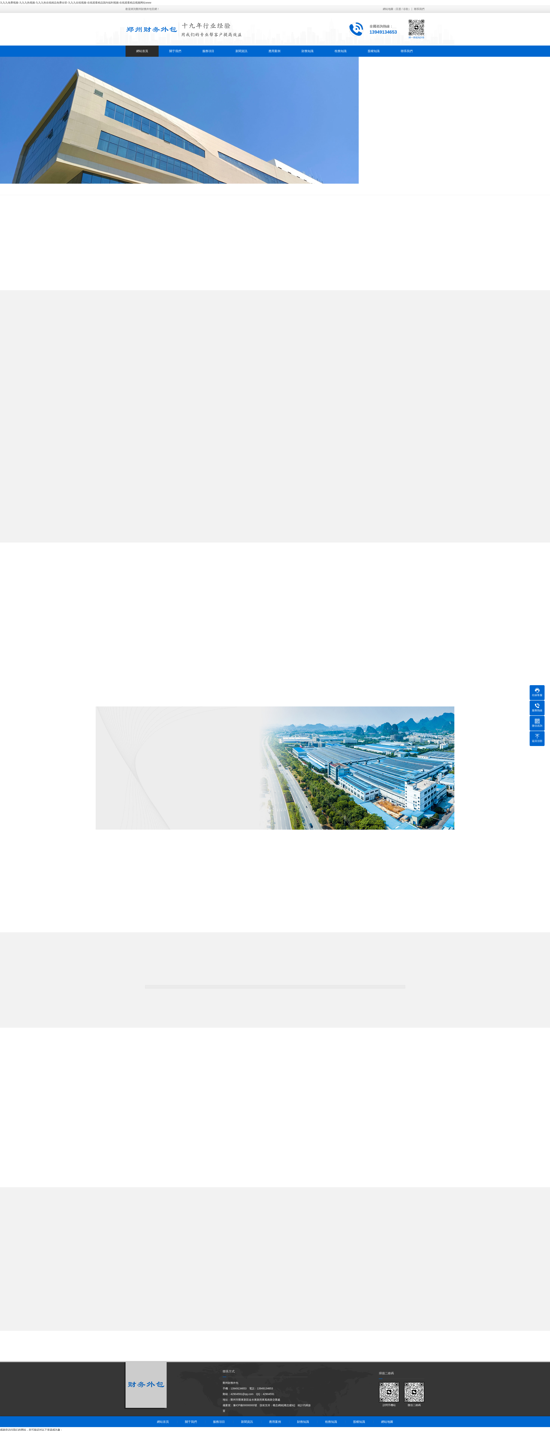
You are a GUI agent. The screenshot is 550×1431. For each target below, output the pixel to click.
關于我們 (175, 51)
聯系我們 (419, 8)
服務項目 (208, 51)
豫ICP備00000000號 (245, 1400)
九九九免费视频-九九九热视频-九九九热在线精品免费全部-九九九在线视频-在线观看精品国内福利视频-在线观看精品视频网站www (75, 2)
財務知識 (307, 51)
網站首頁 (142, 51)
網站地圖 (388, 8)
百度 (398, 8)
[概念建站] (289, 1400)
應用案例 (274, 51)
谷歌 (405, 8)
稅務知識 (340, 51)
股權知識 (373, 51)
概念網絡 (278, 1400)
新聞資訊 (241, 51)
